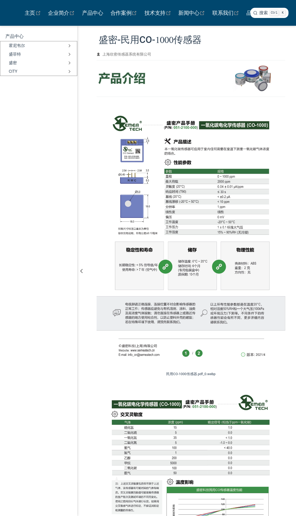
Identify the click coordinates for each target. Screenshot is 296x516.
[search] (269, 13)
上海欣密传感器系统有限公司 (126, 54)
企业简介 (62, 13)
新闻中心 (192, 13)
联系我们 (226, 13)
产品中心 (92, 13)
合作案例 (124, 13)
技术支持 (158, 13)
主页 (33, 13)
